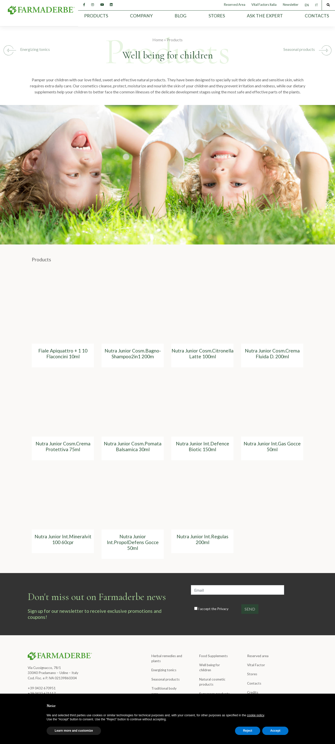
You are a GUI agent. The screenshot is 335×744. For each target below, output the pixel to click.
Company (141, 15)
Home (157, 39)
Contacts (317, 15)
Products (96, 15)
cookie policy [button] (255, 715)
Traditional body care (164, 690)
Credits (252, 692)
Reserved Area (234, 5)
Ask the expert (265, 15)
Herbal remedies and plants (166, 658)
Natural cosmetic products (212, 681)
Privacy (222, 609)
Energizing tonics (35, 49)
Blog (180, 15)
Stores (217, 15)
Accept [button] (275, 730)
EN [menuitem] (307, 5)
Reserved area (258, 656)
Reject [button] (247, 730)
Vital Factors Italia (264, 5)
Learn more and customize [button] (74, 730)
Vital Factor (256, 665)
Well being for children (209, 667)
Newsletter (290, 5)
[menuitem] (307, 5)
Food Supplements (213, 656)
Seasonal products (299, 49)
